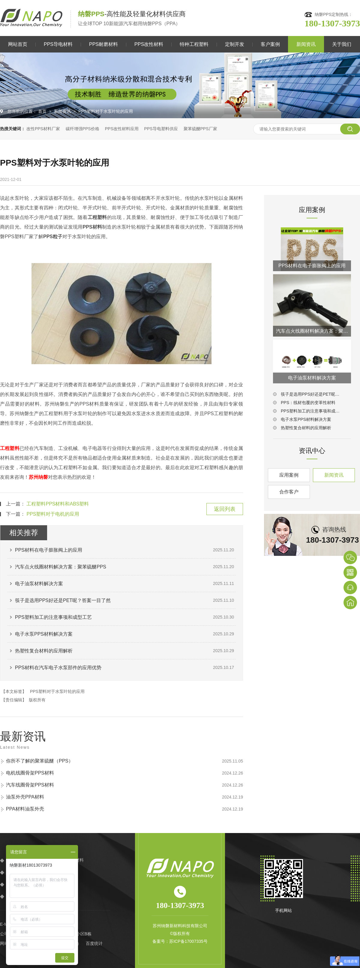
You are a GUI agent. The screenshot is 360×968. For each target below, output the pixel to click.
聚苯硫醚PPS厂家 (200, 128)
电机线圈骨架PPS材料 (30, 772)
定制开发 (234, 44)
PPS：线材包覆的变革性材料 (308, 402)
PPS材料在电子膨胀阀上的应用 (48, 550)
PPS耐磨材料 (103, 44)
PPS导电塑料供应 (161, 128)
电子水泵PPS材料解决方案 (44, 634)
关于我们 (341, 44)
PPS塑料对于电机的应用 (52, 514)
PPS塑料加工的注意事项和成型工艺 (53, 617)
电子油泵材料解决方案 (39, 583)
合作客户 (288, 491)
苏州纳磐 (38, 477)
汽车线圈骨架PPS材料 (30, 784)
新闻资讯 (306, 44)
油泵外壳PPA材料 (25, 796)
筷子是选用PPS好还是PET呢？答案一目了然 (63, 600)
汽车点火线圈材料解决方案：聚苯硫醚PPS (60, 566)
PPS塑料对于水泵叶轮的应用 (105, 111)
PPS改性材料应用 (122, 128)
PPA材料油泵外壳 (25, 808)
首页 (43, 111)
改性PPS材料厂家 (43, 128)
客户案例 (270, 44)
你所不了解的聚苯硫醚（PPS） (39, 760)
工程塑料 (10, 448)
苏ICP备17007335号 (188, 941)
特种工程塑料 (194, 44)
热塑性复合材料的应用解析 (44, 650)
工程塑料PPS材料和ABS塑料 (57, 503)
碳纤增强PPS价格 (82, 128)
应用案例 (288, 475)
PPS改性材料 (148, 44)
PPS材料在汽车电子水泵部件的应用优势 (58, 667)
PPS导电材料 (58, 44)
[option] (180, 85)
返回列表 (225, 509)
